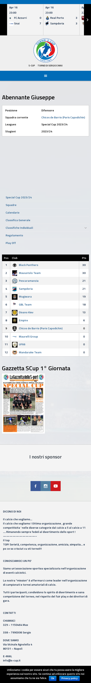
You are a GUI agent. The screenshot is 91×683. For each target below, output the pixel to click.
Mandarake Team (26, 352)
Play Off (11, 243)
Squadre (11, 205)
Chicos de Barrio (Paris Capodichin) (63, 117)
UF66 (18, 344)
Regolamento (14, 235)
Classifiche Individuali (19, 228)
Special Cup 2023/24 (19, 197)
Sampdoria (22, 289)
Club (14, 258)
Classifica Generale (18, 220)
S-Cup (32, 65)
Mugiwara (22, 296)
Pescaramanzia (25, 281)
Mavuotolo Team (26, 273)
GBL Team (22, 304)
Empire (20, 320)
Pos (6, 258)
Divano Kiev (22, 312)
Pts (84, 258)
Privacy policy (69, 678)
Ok (52, 678)
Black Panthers (25, 265)
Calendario (12, 212)
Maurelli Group (25, 336)
